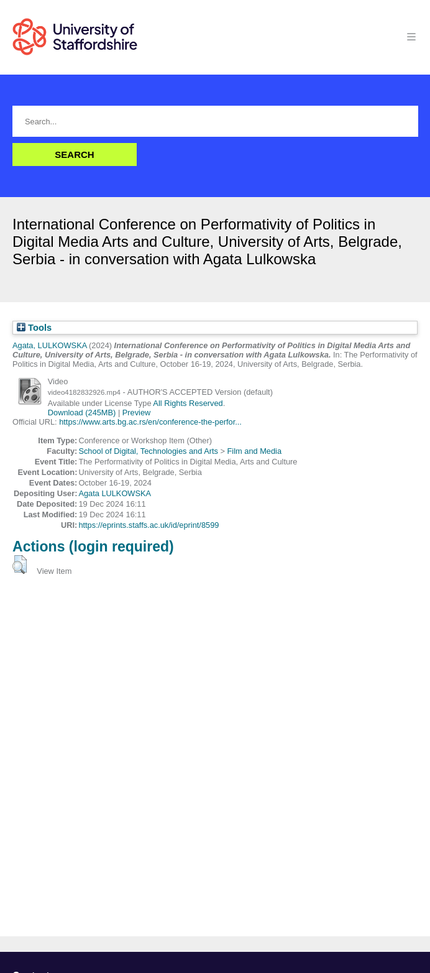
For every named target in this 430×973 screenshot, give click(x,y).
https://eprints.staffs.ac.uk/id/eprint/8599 (148, 525)
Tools (34, 328)
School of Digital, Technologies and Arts (148, 451)
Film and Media (254, 451)
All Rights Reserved (187, 403)
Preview (136, 412)
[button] (19, 564)
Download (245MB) (82, 412)
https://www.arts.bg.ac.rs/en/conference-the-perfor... (150, 422)
